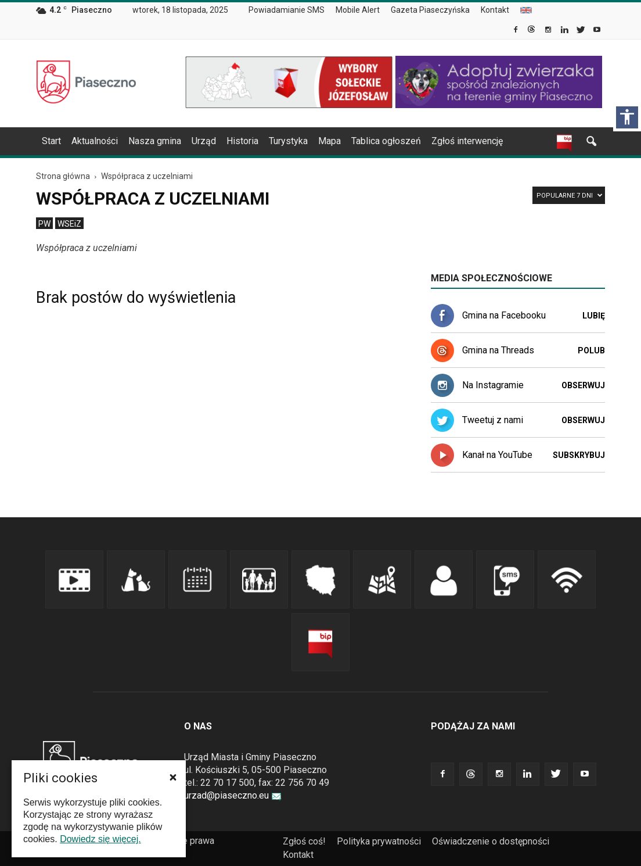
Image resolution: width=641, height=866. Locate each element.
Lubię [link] (593, 315)
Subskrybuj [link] (579, 455)
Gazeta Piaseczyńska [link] (430, 10)
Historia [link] (242, 140)
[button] (173, 777)
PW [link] (44, 223)
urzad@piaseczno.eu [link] (233, 795)
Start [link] (51, 140)
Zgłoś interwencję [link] (467, 140)
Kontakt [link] (495, 10)
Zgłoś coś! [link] (304, 841)
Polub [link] (591, 350)
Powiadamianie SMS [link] (287, 10)
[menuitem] (291, 10)
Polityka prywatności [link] (379, 841)
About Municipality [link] (526, 10)
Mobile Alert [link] (358, 10)
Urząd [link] (204, 140)
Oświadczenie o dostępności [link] (490, 841)
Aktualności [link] (94, 140)
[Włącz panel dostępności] (627, 117)
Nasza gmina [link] (154, 140)
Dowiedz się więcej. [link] (100, 839)
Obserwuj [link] (583, 385)
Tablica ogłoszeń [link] (386, 140)
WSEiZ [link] (69, 223)
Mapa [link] (329, 140)
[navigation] (306, 141)
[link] (516, 31)
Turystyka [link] (288, 140)
